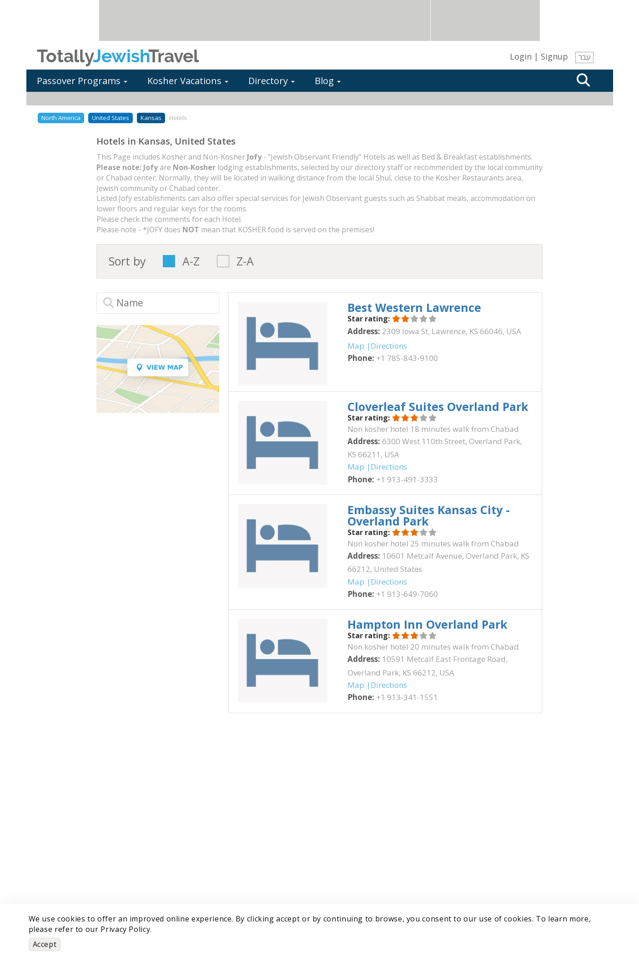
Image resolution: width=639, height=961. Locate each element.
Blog (328, 81)
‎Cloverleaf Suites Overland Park (437, 406)
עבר (584, 57)
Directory (271, 81)
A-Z (191, 261)
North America (61, 118)
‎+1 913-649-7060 (407, 594)
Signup (554, 56)
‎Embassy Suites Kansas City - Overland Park (428, 515)
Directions (389, 345)
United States (110, 118)
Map (355, 345)
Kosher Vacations (187, 81)
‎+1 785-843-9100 (407, 358)
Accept (45, 944)
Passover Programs (82, 81)
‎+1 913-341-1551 (407, 697)
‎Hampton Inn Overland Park (427, 624)
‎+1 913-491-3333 (407, 479)
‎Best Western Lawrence (414, 307)
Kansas (151, 118)
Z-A (245, 261)
